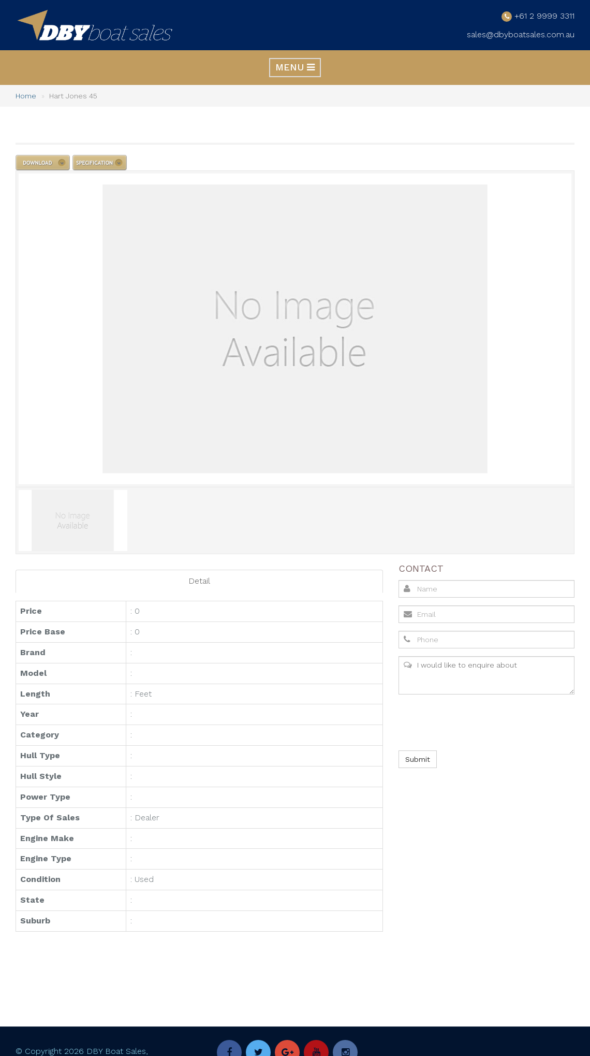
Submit (417, 759)
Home (26, 95)
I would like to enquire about (486, 675)
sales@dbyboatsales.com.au (520, 34)
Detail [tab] (199, 580)
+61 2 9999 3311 (544, 15)
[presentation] (476, 722)
